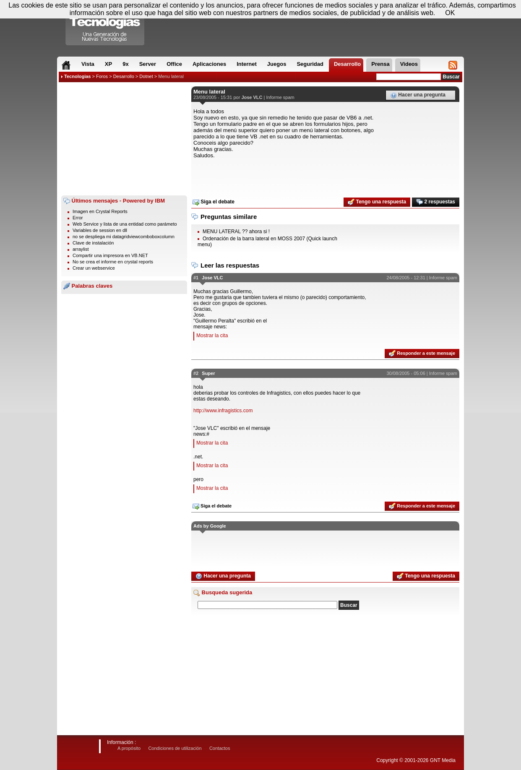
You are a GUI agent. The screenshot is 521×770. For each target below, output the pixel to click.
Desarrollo (123, 76)
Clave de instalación (93, 242)
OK (450, 12)
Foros (102, 76)
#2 (195, 373)
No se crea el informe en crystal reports (113, 261)
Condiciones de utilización (174, 748)
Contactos (219, 748)
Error (78, 217)
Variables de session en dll (100, 230)
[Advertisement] (124, 138)
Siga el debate (213, 202)
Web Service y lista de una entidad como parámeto (125, 223)
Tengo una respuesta (377, 202)
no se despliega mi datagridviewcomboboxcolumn (124, 236)
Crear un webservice (94, 268)
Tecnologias (77, 76)
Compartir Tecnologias (105, 24)
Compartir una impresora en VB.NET (110, 255)
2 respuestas (435, 202)
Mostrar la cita (212, 335)
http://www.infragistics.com (223, 411)
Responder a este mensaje (422, 353)
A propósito (129, 748)
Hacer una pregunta (417, 95)
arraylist (81, 249)
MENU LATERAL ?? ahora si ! (236, 231)
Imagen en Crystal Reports (100, 211)
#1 (195, 277)
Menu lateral (171, 76)
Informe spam (280, 97)
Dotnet (146, 76)
